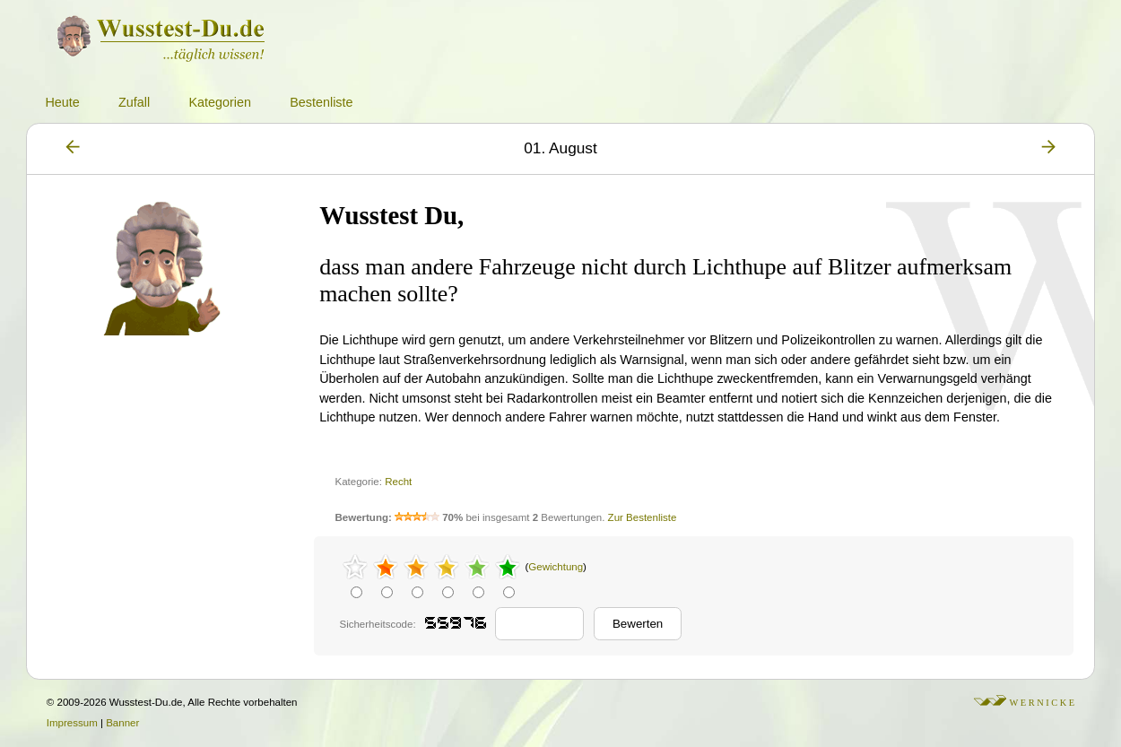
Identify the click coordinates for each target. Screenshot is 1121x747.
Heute (62, 102)
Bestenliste (321, 102)
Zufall (134, 102)
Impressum (72, 722)
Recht (398, 481)
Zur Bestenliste (642, 517)
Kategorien (219, 102)
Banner (122, 722)
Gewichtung (555, 566)
